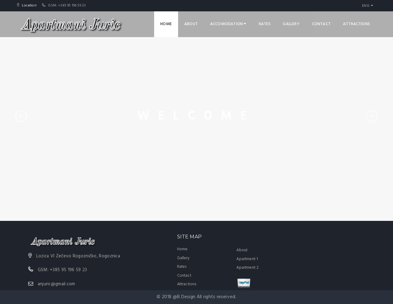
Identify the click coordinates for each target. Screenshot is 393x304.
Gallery (291, 24)
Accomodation (228, 24)
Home (166, 24)
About (191, 24)
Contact (321, 24)
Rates (265, 24)
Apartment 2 (247, 267)
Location (29, 5)
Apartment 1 (247, 259)
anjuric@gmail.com (56, 284)
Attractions (356, 24)
